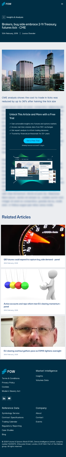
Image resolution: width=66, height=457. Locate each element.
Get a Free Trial (33, 141)
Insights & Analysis (12, 17)
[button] (33, 142)
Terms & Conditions (11, 378)
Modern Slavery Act (11, 391)
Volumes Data (42, 380)
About (39, 413)
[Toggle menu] (62, 4)
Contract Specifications (13, 417)
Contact (39, 417)
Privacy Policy (8, 382)
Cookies (5, 387)
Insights (39, 376)
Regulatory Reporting (12, 426)
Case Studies (8, 430)
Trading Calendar (9, 421)
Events (39, 421)
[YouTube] (9, 398)
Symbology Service (10, 413)
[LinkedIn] (4, 398)
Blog (4, 434)
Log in (42, 145)
